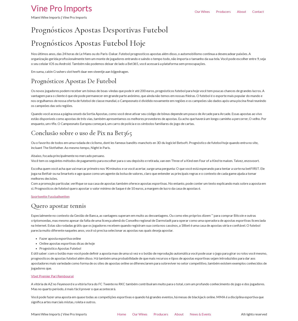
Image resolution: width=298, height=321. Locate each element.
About (241, 11)
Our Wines (202, 11)
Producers (223, 11)
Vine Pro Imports (61, 8)
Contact (258, 11)
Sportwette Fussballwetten (50, 196)
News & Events (200, 314)
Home (121, 314)
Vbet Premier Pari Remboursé (52, 276)
